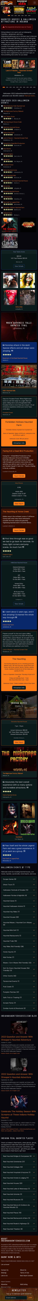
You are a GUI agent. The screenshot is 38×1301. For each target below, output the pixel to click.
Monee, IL (19, 706)
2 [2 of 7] (12, 15)
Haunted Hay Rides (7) (11, 912)
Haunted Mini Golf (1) (11, 930)
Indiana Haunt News (18, 1131)
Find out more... (30, 96)
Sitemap (3, 1273)
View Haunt (19, 504)
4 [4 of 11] (13, 87)
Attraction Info (19, 443)
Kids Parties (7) (8, 957)
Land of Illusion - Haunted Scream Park (19, 72)
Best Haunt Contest (26, 1275)
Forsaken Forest (8, 165)
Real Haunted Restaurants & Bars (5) (16, 1218)
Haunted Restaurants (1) (12, 936)
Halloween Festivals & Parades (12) (15, 890)
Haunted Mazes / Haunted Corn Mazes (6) (17, 924)
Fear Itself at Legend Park (11, 202)
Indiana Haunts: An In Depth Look (10, 1053)
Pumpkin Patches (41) (11, 992)
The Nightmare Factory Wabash (13, 111)
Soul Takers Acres (9, 116)
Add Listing (23, 1284)
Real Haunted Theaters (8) (13, 1229)
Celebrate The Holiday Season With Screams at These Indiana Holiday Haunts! (18, 1114)
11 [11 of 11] (19, 89)
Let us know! (5, 1264)
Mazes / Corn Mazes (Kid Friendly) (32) (17, 963)
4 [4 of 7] (19, 15)
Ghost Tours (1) (9, 885)
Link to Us (4, 1275)
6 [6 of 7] (25, 15)
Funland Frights (8, 154)
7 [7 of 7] (29, 15)
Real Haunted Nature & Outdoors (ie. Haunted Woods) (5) (16, 1206)
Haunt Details (19, 476)
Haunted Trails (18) (10, 941)
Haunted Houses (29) (11, 917)
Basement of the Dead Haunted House (15, 181)
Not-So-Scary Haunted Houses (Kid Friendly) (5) (16, 969)
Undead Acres (7, 213)
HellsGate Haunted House (11, 127)
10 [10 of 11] (34, 87)
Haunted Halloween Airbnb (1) (14, 906)
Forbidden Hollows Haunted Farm (13, 207)
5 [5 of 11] (17, 87)
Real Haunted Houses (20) (12, 1183)
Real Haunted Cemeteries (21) (14, 1162)
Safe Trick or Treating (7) (12, 997)
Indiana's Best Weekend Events (9, 1129)
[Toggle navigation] (34, 3)
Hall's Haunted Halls (9, 175)
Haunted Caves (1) (10, 901)
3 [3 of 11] (10, 87)
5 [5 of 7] (22, 15)
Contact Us (4, 1270)
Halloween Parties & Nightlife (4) (15, 895)
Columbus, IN (19, 328)
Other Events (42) (9, 976)
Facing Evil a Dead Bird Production (14, 143)
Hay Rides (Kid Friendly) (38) (13, 946)
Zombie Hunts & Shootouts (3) (14, 1008)
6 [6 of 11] (20, 87)
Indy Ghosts (7, 148)
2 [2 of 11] (7, 87)
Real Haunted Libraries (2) (12, 1194)
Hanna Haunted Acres (10, 170)
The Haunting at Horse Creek (12, 122)
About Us (23, 1270)
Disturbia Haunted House (11, 191)
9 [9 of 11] (30, 87)
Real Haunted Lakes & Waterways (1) (16, 1189)
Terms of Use (24, 1273)
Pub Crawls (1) (8, 987)
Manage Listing (6, 1287)
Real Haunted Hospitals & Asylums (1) (16, 1172)
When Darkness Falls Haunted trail (14, 106)
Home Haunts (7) (9, 952)
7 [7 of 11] (24, 87)
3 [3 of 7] (15, 15)
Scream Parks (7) (9, 1003)
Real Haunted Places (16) (12, 1213)
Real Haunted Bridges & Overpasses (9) (17, 1156)
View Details (19, 266)
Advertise (4, 1284)
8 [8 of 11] (27, 87)
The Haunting (7, 197)
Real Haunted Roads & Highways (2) (16, 1224)
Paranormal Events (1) (11, 981)
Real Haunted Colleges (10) (13, 1167)
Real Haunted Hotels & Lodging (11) (16, 1178)
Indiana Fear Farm (8, 132)
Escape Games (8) (9, 879)
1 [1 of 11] (3, 87)
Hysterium (6, 159)
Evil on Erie (6, 186)
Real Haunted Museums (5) (13, 1200)
